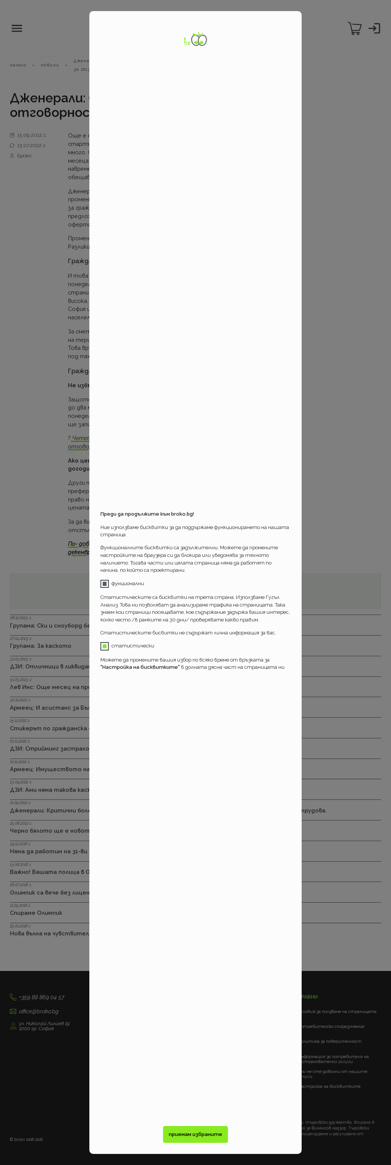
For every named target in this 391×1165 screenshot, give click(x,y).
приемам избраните (195, 1134)
